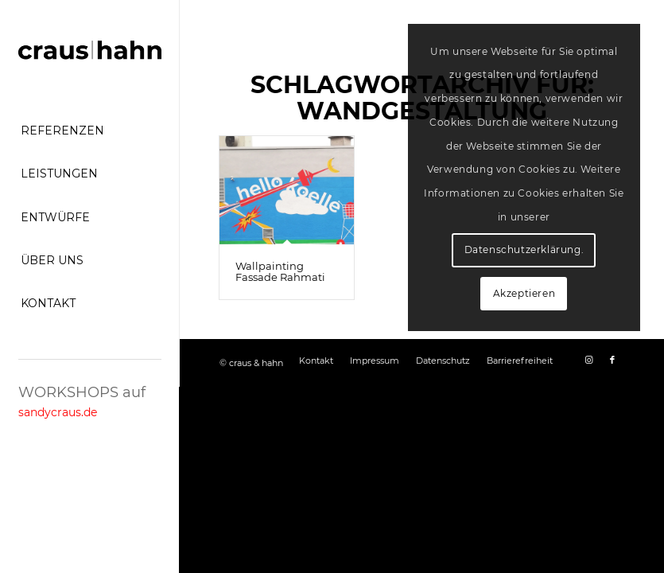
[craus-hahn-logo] (89, 51)
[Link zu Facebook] (612, 360)
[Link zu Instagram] (588, 360)
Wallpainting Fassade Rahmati (280, 271)
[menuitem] (89, 131)
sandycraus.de (57, 412)
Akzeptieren (524, 293)
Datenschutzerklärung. (524, 249)
